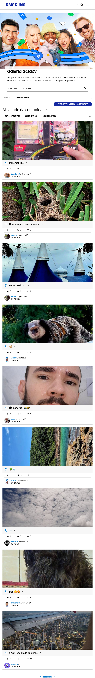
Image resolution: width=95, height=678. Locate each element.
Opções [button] (87, 98)
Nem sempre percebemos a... (25, 224)
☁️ (10, 530)
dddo (13, 419)
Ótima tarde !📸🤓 (19, 407)
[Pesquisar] (47, 89)
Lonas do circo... (17, 285)
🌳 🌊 (12, 469)
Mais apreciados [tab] (49, 116)
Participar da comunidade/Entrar (73, 104)
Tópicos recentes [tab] (12, 116)
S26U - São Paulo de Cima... (23, 652)
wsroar (14, 358)
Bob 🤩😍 (14, 591)
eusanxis (14, 664)
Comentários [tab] (31, 116)
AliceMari (15, 542)
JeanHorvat (15, 174)
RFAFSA (14, 235)
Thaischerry (15, 603)
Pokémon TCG (16, 162)
